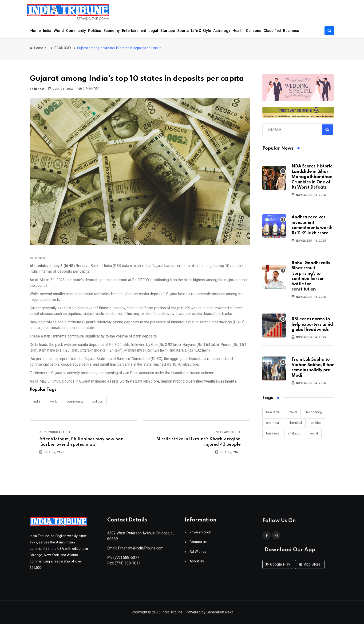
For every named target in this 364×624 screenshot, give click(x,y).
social (313, 433)
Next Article (228, 432)
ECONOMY (62, 48)
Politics (94, 30)
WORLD (53, 401)
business (272, 433)
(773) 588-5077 (126, 559)
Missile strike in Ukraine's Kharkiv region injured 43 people (198, 441)
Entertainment (134, 30)
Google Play (277, 568)
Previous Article (55, 432)
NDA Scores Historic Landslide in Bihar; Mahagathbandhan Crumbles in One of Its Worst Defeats (312, 177)
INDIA (36, 401)
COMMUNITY (75, 401)
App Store (309, 568)
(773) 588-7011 (128, 565)
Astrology (221, 30)
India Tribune (172, 612)
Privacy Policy (200, 534)
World (59, 30)
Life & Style (201, 30)
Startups (167, 30)
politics (316, 423)
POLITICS (97, 401)
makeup (294, 433)
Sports (183, 30)
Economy (111, 30)
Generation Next (219, 612)
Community (76, 30)
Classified (272, 30)
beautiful (273, 412)
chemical (273, 423)
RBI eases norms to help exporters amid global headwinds (312, 324)
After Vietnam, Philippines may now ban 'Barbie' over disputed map (81, 441)
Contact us (198, 544)
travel (293, 412)
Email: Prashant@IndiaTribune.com (135, 550)
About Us (197, 563)
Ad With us (198, 553)
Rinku (39, 88)
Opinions (253, 30)
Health (238, 30)
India (47, 30)
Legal (153, 30)
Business (291, 30)
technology (314, 412)
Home (35, 30)
